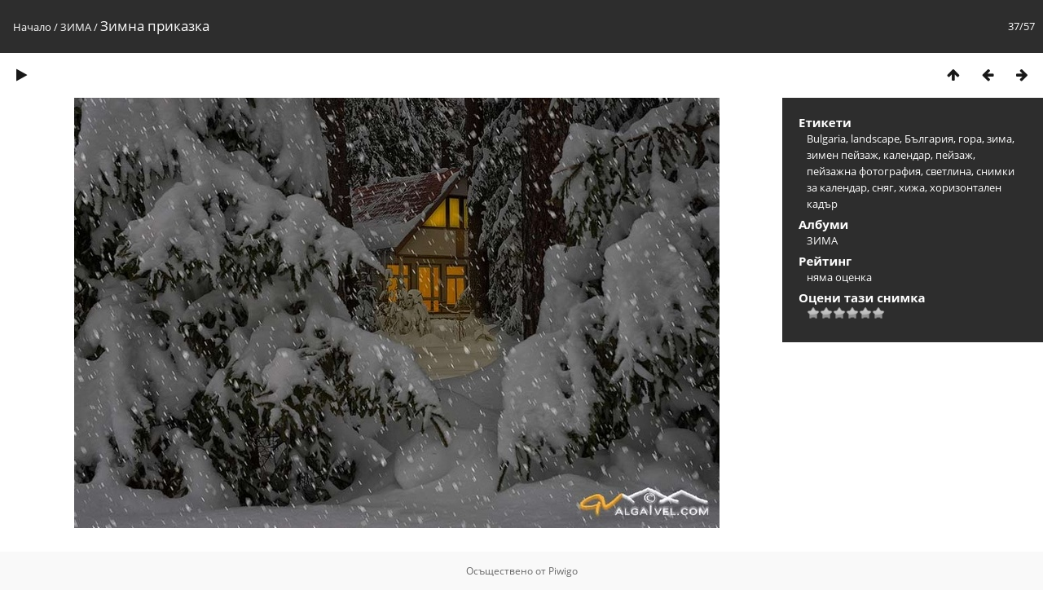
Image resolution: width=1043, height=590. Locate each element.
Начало (32, 27)
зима (999, 138)
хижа (912, 187)
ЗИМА (75, 27)
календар (907, 155)
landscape (875, 138)
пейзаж (954, 155)
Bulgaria (826, 138)
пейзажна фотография (864, 171)
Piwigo (563, 571)
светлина (948, 171)
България (928, 138)
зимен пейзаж (842, 155)
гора (970, 138)
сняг (883, 187)
